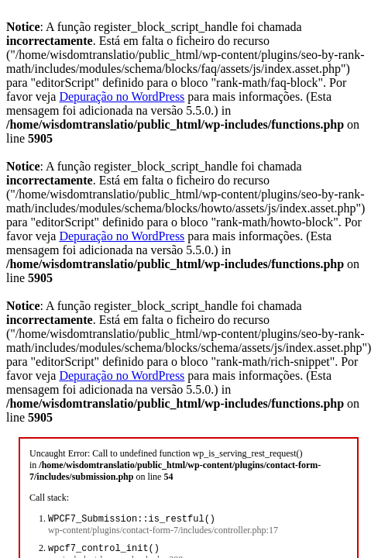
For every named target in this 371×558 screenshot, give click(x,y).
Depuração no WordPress (121, 96)
